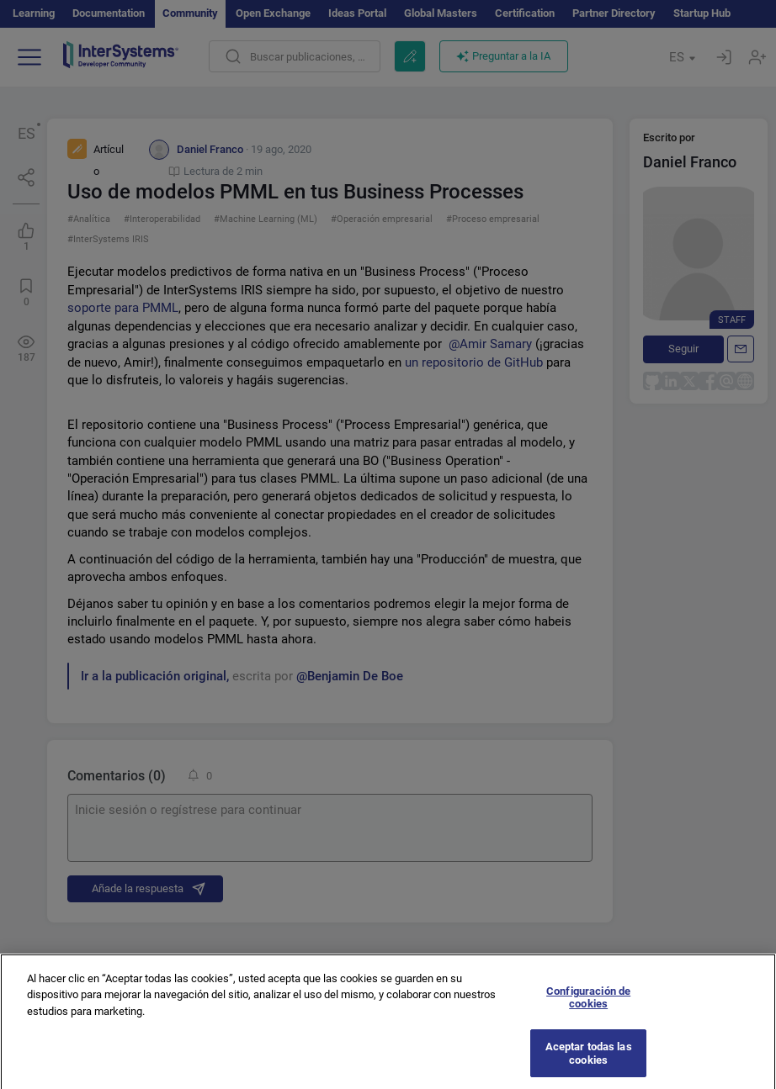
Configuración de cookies (588, 1004)
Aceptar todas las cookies (588, 1060)
